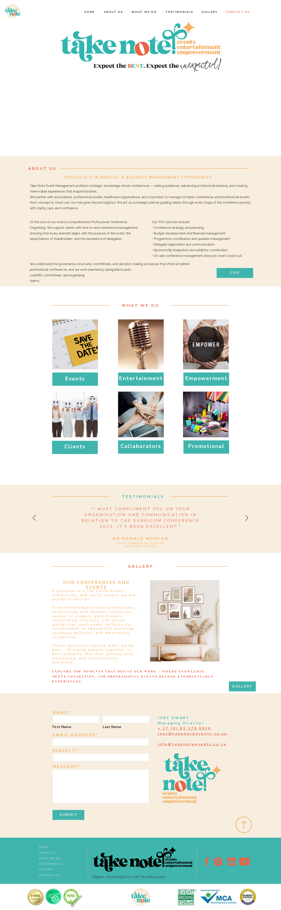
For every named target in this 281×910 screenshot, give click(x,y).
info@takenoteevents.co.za (192, 744)
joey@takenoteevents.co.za (192, 733)
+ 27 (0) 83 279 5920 (184, 728)
